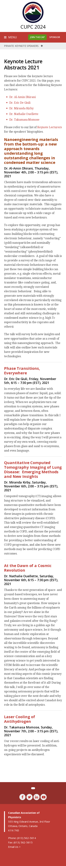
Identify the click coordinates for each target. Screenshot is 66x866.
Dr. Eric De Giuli (19, 102)
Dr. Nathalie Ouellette (23, 114)
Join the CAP (37, 37)
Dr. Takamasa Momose (24, 119)
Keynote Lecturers (49, 127)
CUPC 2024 (33, 26)
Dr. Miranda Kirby (21, 108)
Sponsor (54, 37)
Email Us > (14, 847)
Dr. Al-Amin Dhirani (22, 97)
